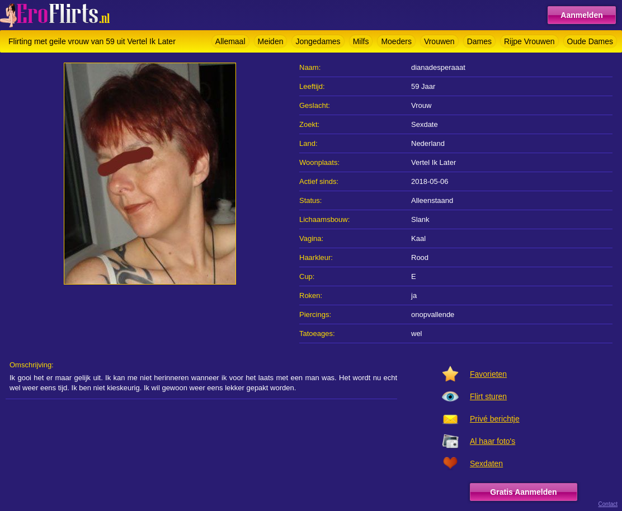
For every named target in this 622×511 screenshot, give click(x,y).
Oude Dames (590, 41)
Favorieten (488, 374)
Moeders (396, 41)
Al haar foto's (492, 441)
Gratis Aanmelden (523, 492)
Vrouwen (439, 41)
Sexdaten (486, 463)
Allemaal (230, 41)
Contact (608, 504)
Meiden (271, 41)
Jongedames (317, 41)
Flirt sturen (488, 396)
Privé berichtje (495, 418)
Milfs (361, 41)
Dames (479, 41)
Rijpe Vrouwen (529, 41)
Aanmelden (581, 15)
